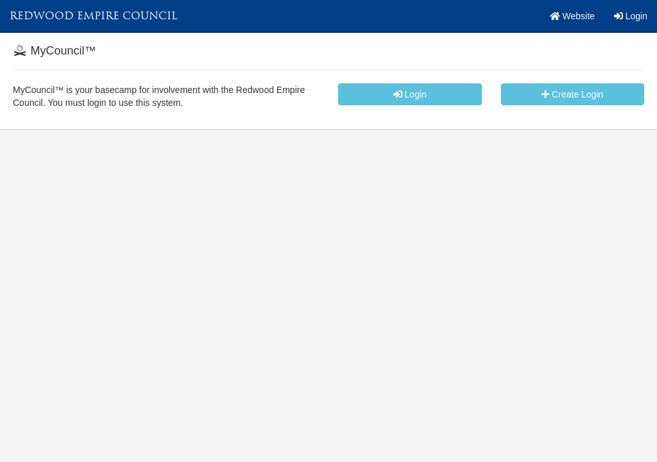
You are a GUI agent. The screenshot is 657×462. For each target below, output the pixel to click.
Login (630, 16)
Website (572, 16)
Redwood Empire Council (93, 15)
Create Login (572, 94)
